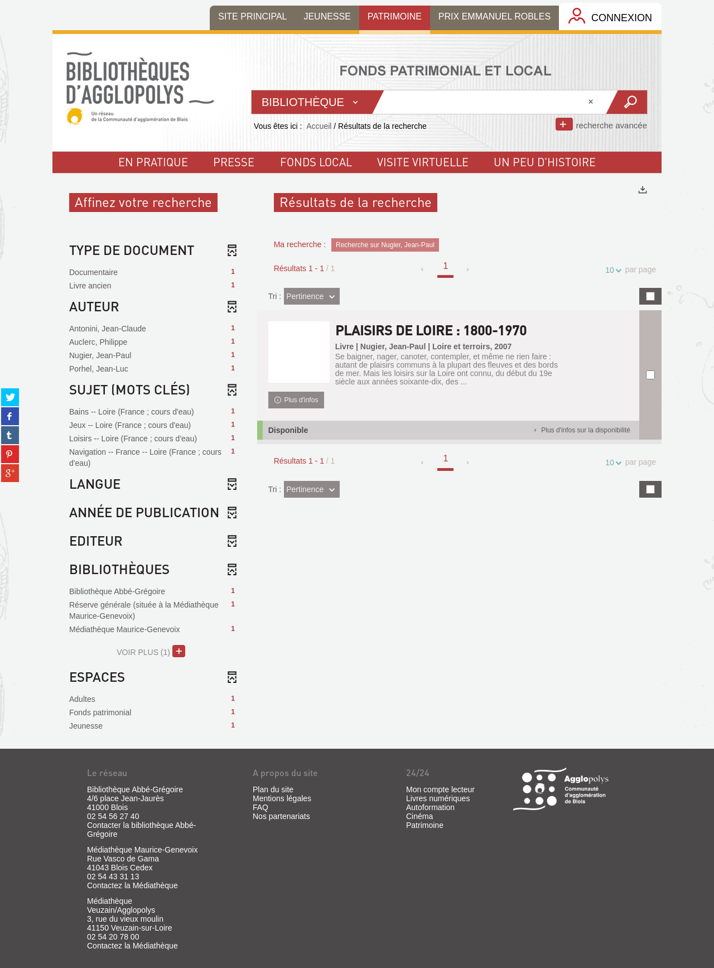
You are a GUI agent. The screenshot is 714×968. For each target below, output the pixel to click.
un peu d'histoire (545, 162)
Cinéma (419, 816)
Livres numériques (438, 798)
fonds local (316, 162)
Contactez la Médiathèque (132, 885)
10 (611, 270)
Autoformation (430, 807)
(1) (151, 651)
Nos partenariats (281, 816)
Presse (233, 162)
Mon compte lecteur (440, 789)
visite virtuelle (423, 162)
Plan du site (273, 789)
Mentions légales (282, 798)
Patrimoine (424, 825)
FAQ (260, 807)
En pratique (153, 162)
